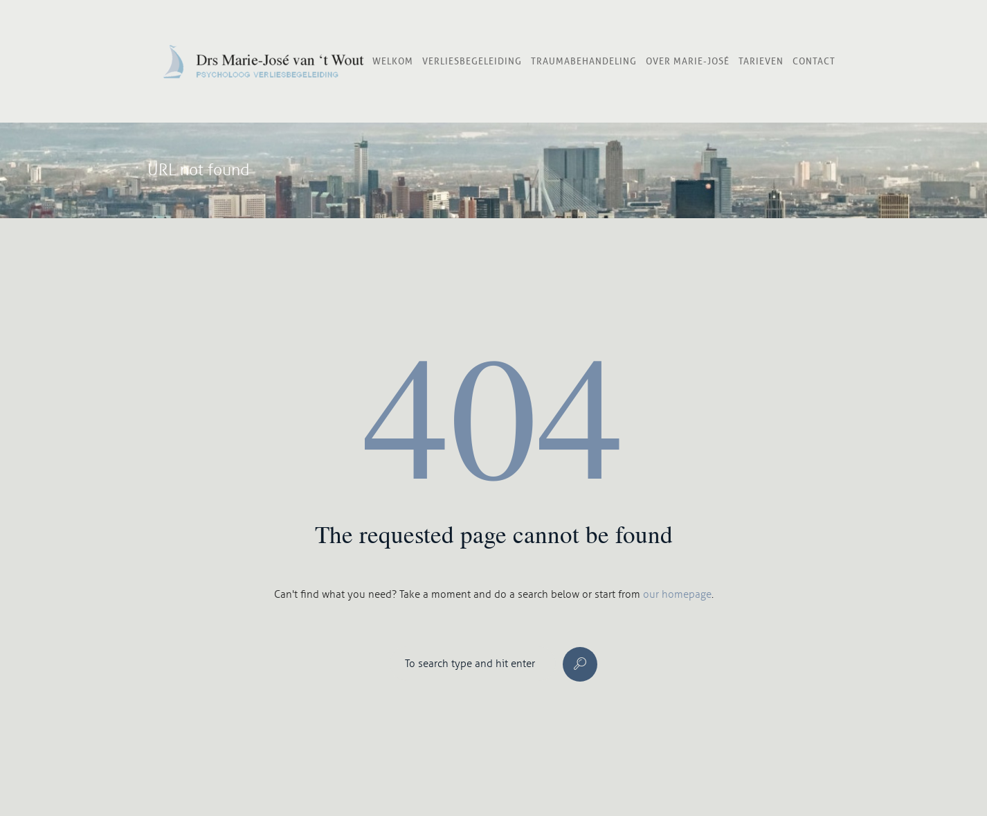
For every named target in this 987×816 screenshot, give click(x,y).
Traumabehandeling (584, 60)
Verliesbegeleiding (472, 60)
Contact (814, 60)
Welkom (392, 60)
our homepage (677, 594)
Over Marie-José (688, 60)
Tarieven (761, 60)
